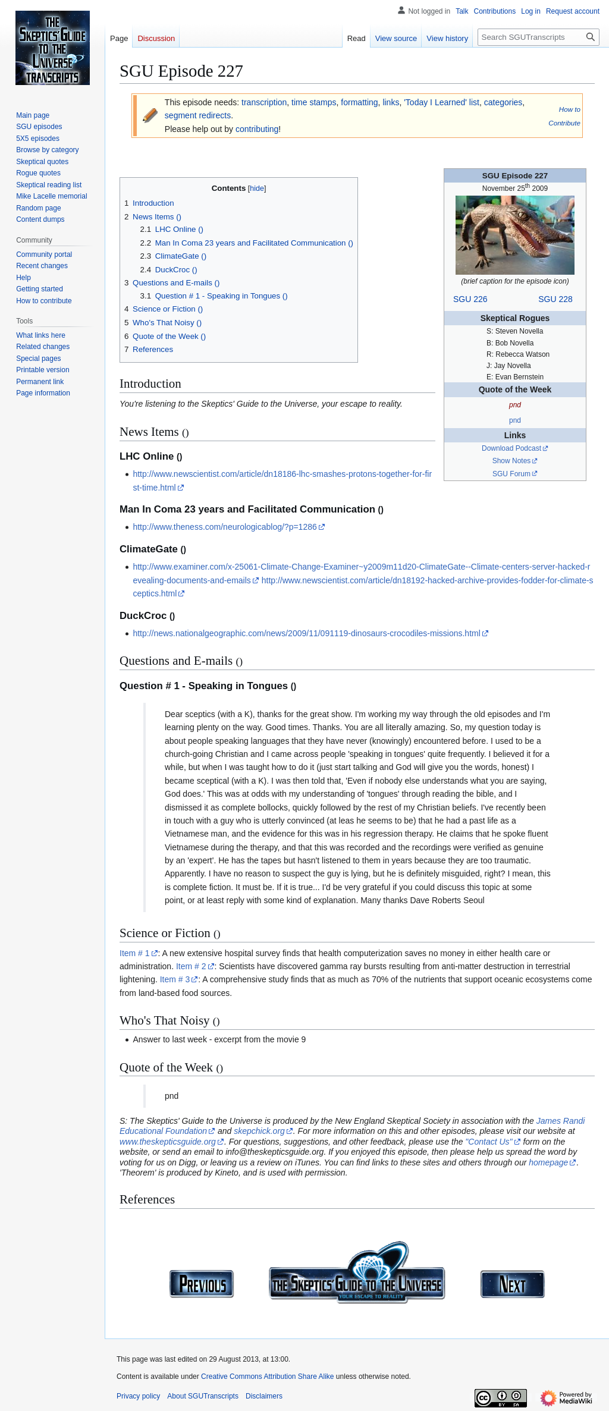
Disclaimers (264, 1396)
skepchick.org (259, 1131)
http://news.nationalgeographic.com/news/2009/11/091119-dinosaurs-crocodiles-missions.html (306, 633)
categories (503, 102)
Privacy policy (138, 1396)
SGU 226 (470, 299)
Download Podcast (511, 448)
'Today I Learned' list (441, 102)
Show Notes (511, 461)
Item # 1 (135, 953)
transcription (264, 102)
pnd (515, 420)
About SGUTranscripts (202, 1396)
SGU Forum (511, 474)
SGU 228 (555, 299)
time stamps (313, 102)
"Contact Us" (488, 1141)
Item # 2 (191, 966)
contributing (257, 129)
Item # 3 (175, 979)
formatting (359, 102)
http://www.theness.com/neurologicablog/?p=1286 (224, 527)
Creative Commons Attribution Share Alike (267, 1376)
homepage (548, 1162)
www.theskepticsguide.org (168, 1141)
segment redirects (198, 115)
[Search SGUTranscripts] (538, 37)
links (390, 102)
